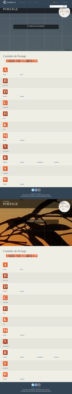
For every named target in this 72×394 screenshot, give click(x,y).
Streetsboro (5, 173)
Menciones (33, 193)
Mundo (64, 2)
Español (56, 2)
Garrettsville (5, 107)
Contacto (39, 193)
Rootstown (56, 162)
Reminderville (40, 162)
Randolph (5, 162)
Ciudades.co (11, 2)
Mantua (4, 140)
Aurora (21, 74)
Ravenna (22, 162)
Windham (22, 184)
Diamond (22, 96)
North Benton (6, 151)
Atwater (4, 74)
